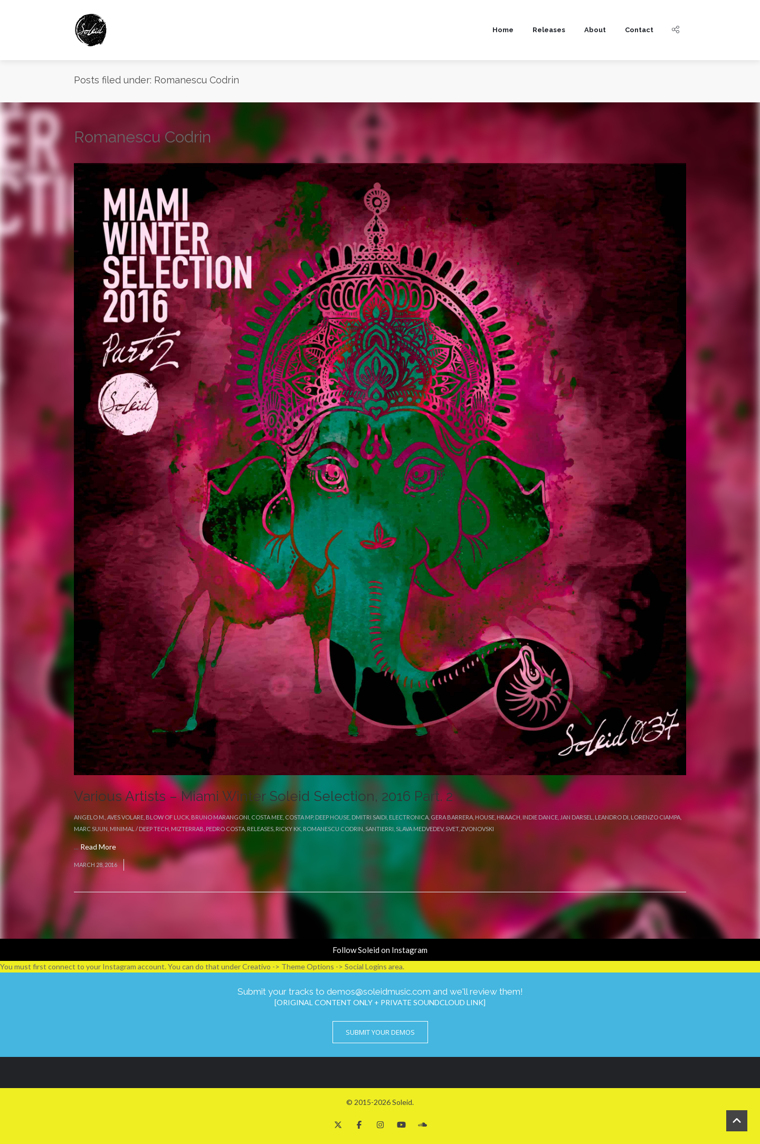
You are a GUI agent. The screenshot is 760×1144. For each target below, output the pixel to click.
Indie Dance (540, 817)
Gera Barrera (452, 817)
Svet (452, 828)
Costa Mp (299, 817)
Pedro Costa (225, 828)
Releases (549, 30)
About (595, 30)
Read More (98, 846)
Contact (639, 30)
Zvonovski (477, 828)
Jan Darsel (576, 817)
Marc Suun (91, 828)
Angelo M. (89, 817)
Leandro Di (612, 817)
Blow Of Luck (167, 817)
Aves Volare (125, 817)
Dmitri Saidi (369, 817)
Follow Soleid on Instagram (380, 950)
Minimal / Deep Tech (139, 828)
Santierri (379, 828)
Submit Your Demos (380, 1032)
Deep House (332, 817)
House (485, 817)
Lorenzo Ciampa (655, 817)
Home (503, 30)
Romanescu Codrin (333, 828)
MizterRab (187, 828)
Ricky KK (288, 828)
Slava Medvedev (419, 828)
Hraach (508, 817)
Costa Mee (267, 817)
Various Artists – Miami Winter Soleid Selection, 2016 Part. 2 (263, 796)
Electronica (409, 817)
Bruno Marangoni (220, 817)
